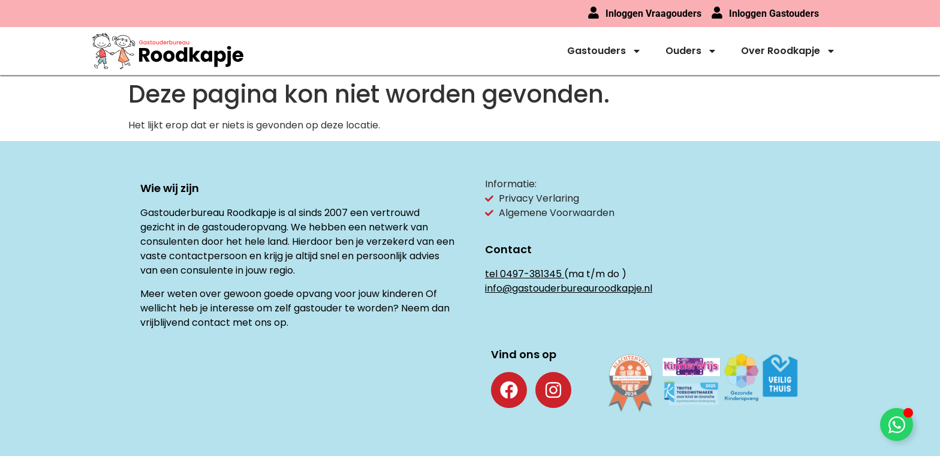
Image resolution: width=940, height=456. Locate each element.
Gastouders (604, 51)
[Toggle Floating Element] (896, 424)
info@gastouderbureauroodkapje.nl (568, 288)
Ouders (691, 51)
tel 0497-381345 (523, 274)
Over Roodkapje (788, 51)
